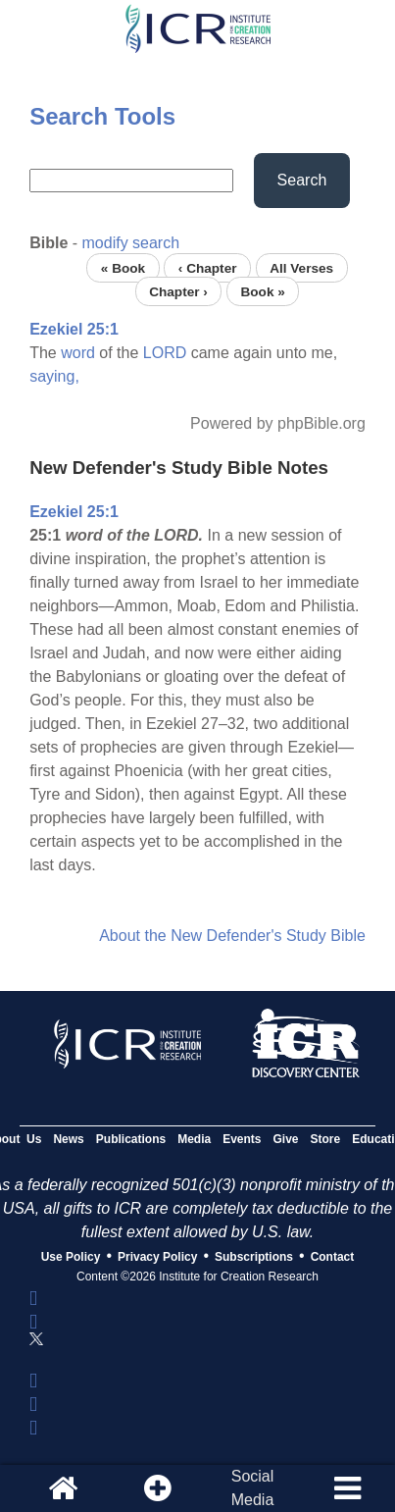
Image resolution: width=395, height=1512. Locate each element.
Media (194, 1139)
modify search (131, 243)
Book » (262, 291)
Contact (333, 1257)
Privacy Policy (157, 1257)
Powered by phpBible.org (278, 423)
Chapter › (178, 291)
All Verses (301, 267)
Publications (131, 1139)
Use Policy (71, 1257)
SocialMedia (252, 1488)
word (78, 352)
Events (241, 1139)
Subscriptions (254, 1257)
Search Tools (102, 116)
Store (326, 1139)
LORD (164, 352)
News (68, 1139)
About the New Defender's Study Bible (232, 935)
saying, (54, 376)
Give (286, 1139)
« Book (123, 267)
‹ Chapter (207, 267)
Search (302, 180)
